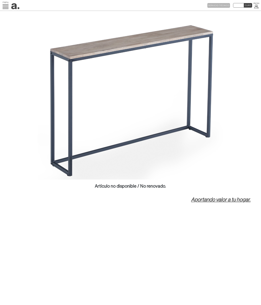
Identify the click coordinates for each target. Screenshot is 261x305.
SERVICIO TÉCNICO (218, 6)
